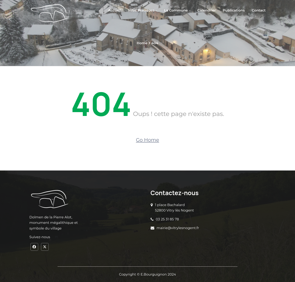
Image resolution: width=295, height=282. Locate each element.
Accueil (114, 10)
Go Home (147, 140)
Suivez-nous (39, 237)
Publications (234, 10)
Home (142, 43)
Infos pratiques (141, 10)
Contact (259, 10)
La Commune (176, 10)
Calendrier (206, 10)
